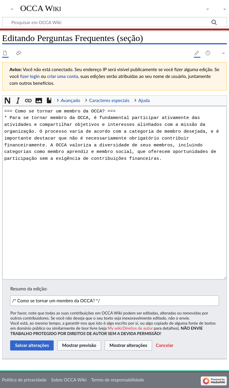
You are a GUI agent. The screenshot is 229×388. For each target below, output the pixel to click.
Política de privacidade (24, 379)
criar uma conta (62, 76)
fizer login (30, 76)
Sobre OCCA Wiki (68, 379)
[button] (7, 101)
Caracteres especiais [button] (109, 100)
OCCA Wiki (40, 8)
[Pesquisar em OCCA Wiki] (114, 22)
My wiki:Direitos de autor (130, 328)
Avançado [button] (70, 100)
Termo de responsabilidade (117, 379)
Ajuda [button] (144, 100)
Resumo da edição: (28, 288)
